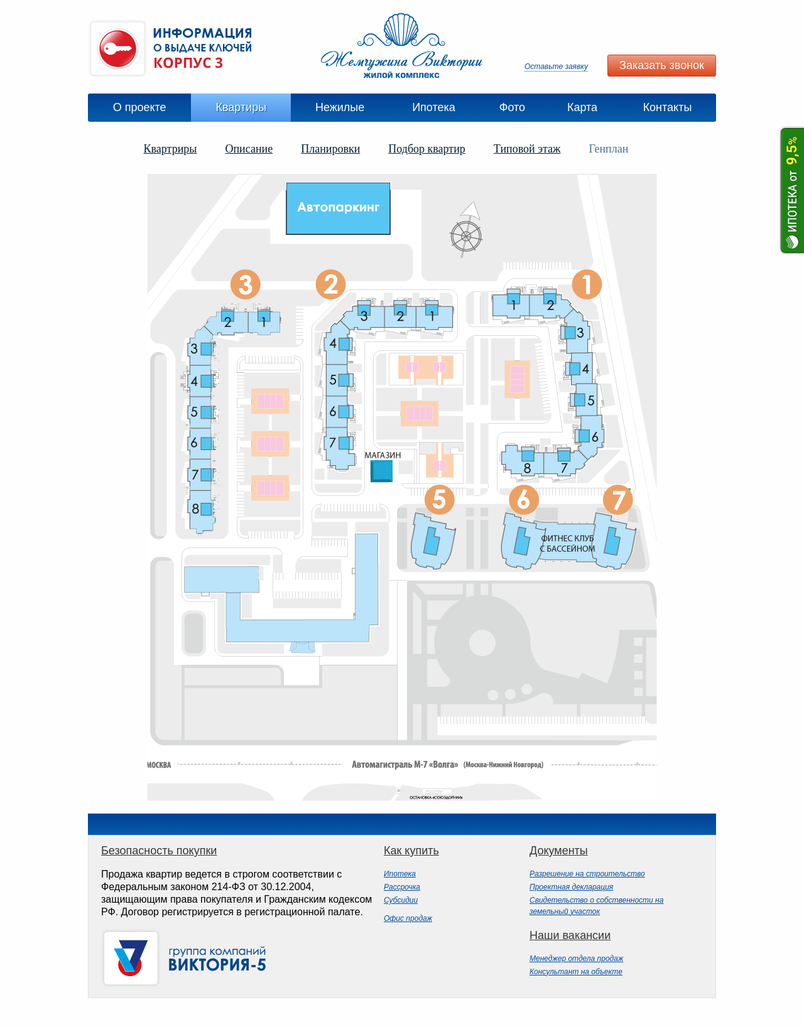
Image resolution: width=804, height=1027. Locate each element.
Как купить (411, 850)
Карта (582, 107)
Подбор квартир (426, 148)
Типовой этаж (527, 148)
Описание (249, 148)
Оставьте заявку (556, 66)
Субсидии (401, 900)
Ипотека (433, 107)
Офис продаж (408, 918)
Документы (559, 850)
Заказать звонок (661, 65)
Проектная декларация (571, 887)
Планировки (330, 148)
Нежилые (339, 107)
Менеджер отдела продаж (576, 958)
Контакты (667, 107)
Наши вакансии (570, 935)
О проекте (139, 107)
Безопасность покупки (159, 850)
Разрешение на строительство (587, 873)
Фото (512, 107)
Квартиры (240, 107)
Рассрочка (402, 887)
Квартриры (170, 148)
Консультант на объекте (576, 971)
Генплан (608, 148)
